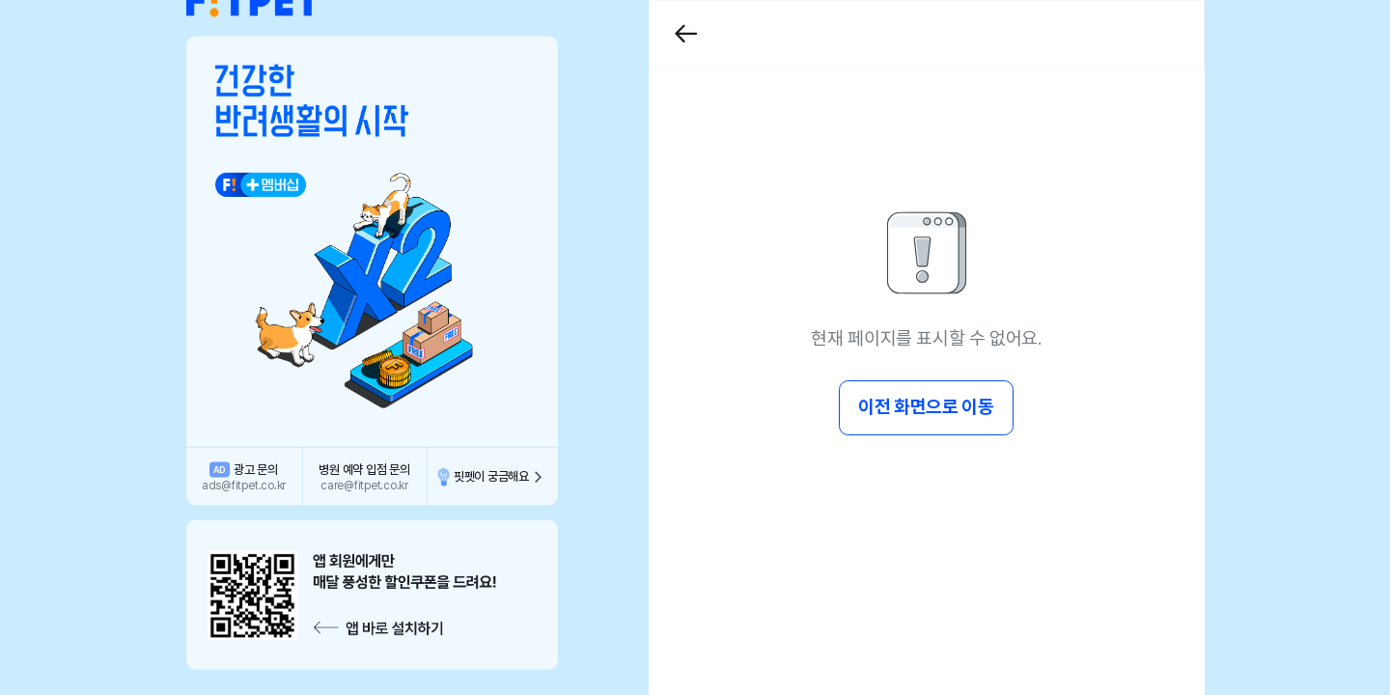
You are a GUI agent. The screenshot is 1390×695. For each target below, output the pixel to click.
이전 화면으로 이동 (925, 407)
